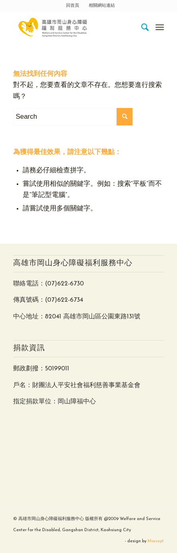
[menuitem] (73, 6)
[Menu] (160, 27)
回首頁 (72, 6)
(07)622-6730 (64, 284)
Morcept (156, 541)
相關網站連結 (102, 6)
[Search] (141, 27)
